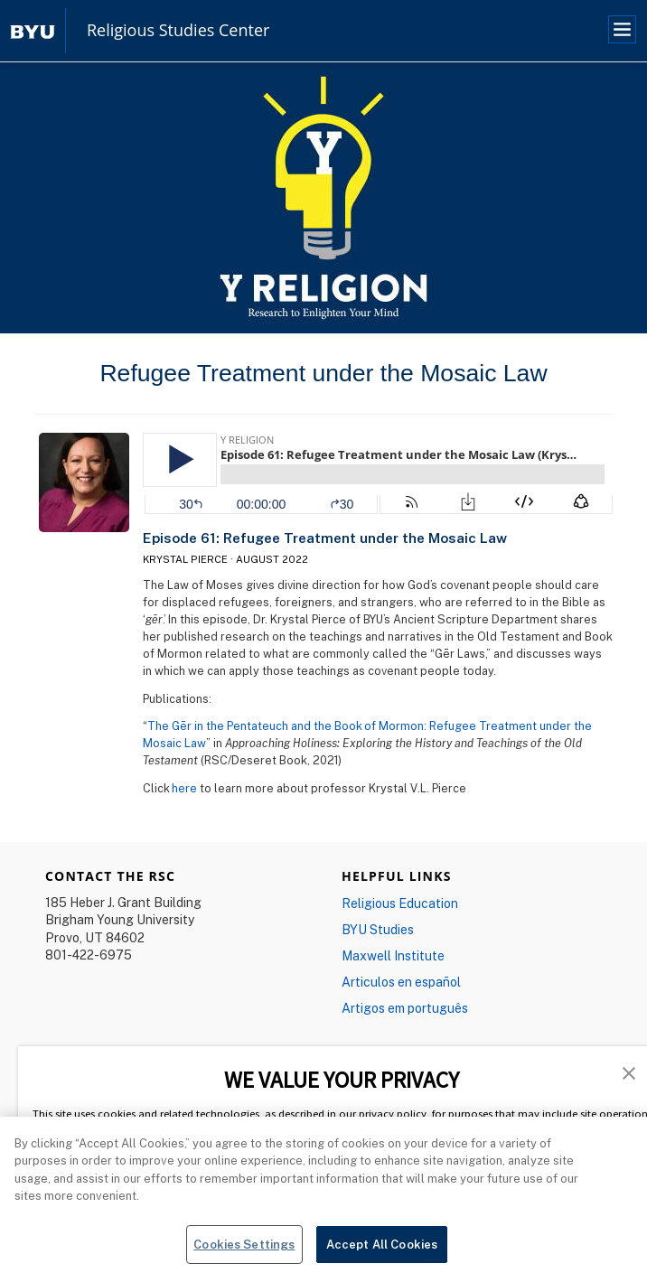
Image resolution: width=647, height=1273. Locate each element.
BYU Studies (378, 929)
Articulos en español (401, 981)
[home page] (32, 30)
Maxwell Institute (393, 955)
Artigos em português (405, 1008)
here (184, 788)
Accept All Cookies (381, 1250)
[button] (629, 1071)
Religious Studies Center (178, 31)
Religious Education (400, 903)
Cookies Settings (244, 1250)
